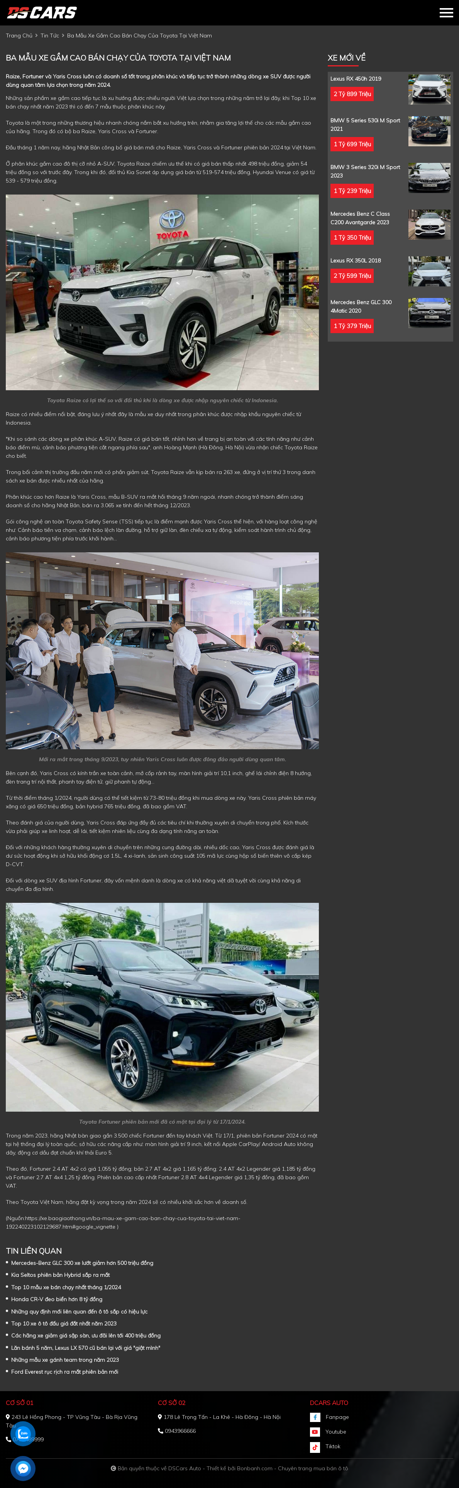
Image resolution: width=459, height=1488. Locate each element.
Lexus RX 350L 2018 (355, 260)
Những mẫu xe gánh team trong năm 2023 (65, 1359)
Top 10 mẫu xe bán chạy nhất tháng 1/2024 (66, 1287)
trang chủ (19, 35)
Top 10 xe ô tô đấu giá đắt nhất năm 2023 (64, 1323)
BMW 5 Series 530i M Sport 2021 (365, 124)
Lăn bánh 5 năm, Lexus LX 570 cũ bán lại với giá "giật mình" (85, 1347)
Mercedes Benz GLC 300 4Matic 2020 (360, 306)
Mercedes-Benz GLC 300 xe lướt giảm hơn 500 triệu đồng (82, 1262)
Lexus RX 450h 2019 (355, 78)
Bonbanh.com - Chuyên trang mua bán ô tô (292, 1468)
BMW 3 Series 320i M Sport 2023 (365, 171)
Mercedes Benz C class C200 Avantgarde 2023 (360, 218)
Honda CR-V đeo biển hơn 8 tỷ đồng (56, 1299)
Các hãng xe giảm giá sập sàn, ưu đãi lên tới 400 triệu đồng (86, 1335)
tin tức (50, 35)
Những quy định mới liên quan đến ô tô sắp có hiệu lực (79, 1311)
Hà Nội (233, 447)
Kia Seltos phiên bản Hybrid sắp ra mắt (60, 1274)
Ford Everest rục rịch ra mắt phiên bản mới (64, 1371)
